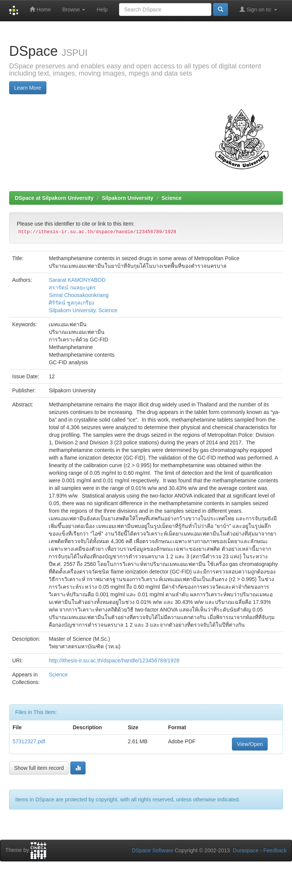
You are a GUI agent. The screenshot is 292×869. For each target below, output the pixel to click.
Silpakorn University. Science (83, 310)
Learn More (27, 88)
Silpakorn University (127, 198)
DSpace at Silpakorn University (54, 198)
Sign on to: (258, 9)
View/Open (250, 744)
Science (172, 198)
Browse (74, 9)
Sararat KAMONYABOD (77, 280)
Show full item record (39, 768)
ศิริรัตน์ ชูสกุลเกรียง (71, 303)
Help (102, 9)
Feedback (275, 850)
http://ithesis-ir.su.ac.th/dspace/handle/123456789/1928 (114, 660)
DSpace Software (152, 850)
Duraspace (246, 850)
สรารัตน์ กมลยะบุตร (72, 287)
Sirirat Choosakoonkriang (78, 295)
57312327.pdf (29, 741)
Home (40, 9)
